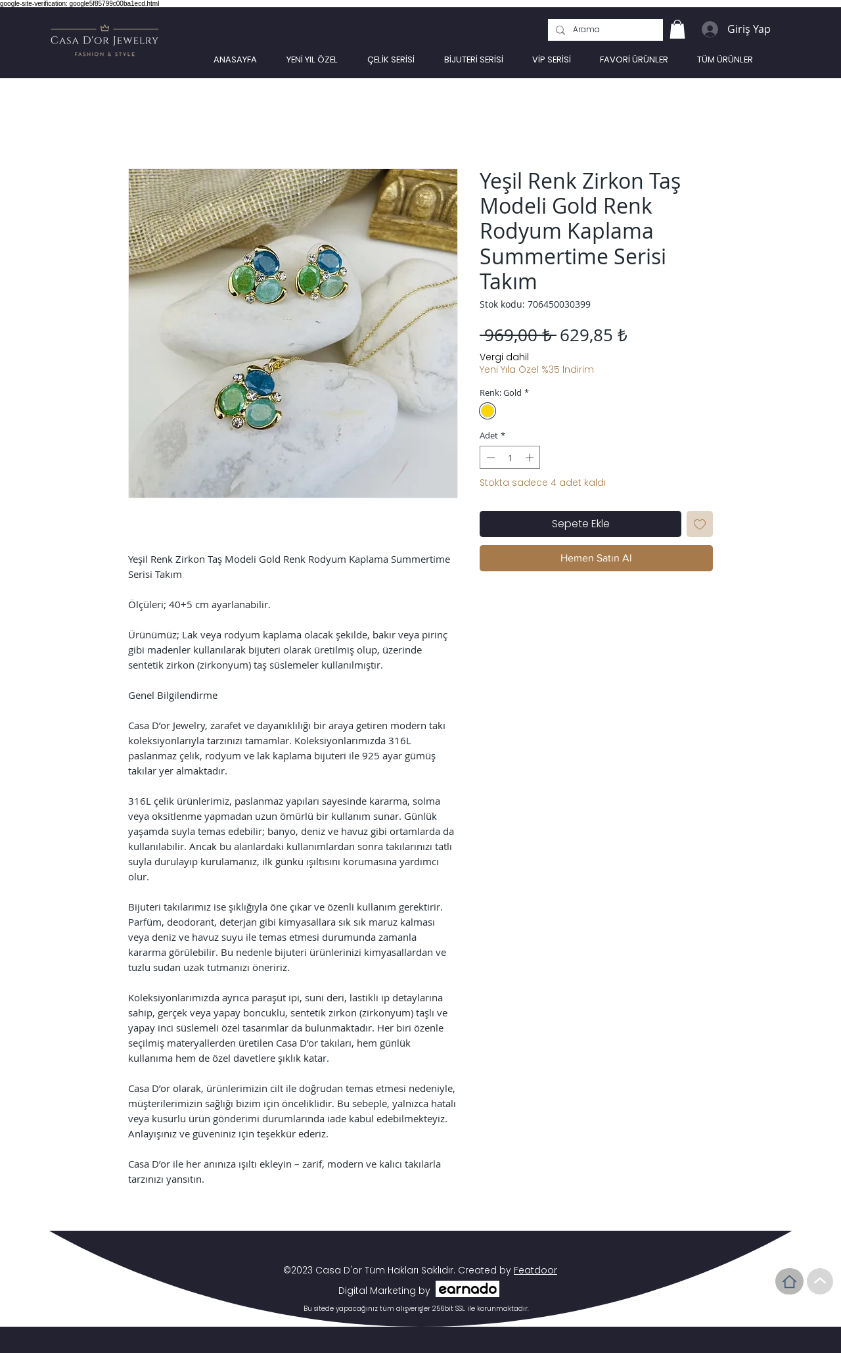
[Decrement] (489, 457)
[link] (677, 29)
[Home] (789, 1281)
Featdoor (535, 1270)
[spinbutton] (510, 457)
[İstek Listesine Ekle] (700, 524)
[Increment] (531, 457)
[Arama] (604, 30)
